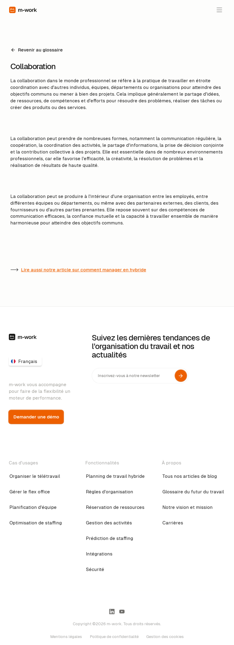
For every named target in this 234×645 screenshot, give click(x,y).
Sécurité (95, 569)
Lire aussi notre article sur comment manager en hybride (83, 270)
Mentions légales (66, 636)
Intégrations (99, 554)
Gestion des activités (109, 523)
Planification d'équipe (33, 507)
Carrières (172, 523)
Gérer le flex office (29, 492)
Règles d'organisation (109, 492)
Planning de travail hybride (115, 476)
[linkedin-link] (112, 611)
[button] (219, 10)
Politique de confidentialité (114, 636)
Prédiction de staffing (109, 538)
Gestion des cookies (165, 636)
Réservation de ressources (115, 507)
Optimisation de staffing (35, 523)
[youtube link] (122, 611)
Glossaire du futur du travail (193, 492)
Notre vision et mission (187, 507)
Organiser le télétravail (34, 476)
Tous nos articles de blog (189, 476)
